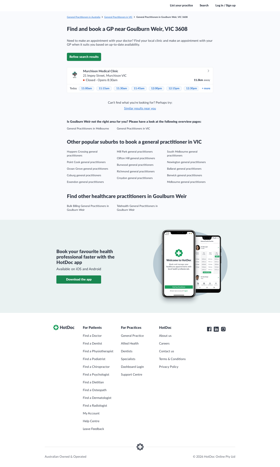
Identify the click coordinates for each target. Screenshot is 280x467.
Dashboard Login (132, 366)
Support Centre (131, 374)
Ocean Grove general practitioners (87, 169)
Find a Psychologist (96, 374)
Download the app (79, 279)
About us (165, 335)
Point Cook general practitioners (86, 162)
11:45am (139, 88)
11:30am (121, 88)
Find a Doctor (92, 335)
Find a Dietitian (93, 382)
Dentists (126, 351)
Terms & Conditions (172, 359)
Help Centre (91, 421)
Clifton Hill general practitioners (136, 158)
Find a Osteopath (95, 390)
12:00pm (156, 88)
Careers (164, 343)
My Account (91, 413)
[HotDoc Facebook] (209, 329)
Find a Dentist (92, 343)
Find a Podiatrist (94, 359)
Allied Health (130, 343)
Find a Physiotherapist (98, 351)
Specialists (128, 359)
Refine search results (84, 56)
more (206, 88)
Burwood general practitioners (135, 165)
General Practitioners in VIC (118, 17)
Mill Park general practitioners (135, 151)
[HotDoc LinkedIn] (216, 329)
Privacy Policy (168, 366)
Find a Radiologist (95, 405)
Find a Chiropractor (96, 366)
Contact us (166, 351)
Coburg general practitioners (84, 175)
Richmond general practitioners (136, 171)
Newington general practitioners (186, 162)
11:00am (86, 88)
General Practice (132, 335)
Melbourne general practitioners (186, 182)
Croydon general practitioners (135, 178)
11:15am (104, 88)
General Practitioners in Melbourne (88, 128)
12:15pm (174, 88)
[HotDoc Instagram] (223, 329)
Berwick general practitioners (184, 175)
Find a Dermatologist (97, 397)
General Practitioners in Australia (83, 17)
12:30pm (191, 88)
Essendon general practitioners (85, 182)
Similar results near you (140, 108)
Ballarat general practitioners (184, 169)
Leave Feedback (93, 429)
